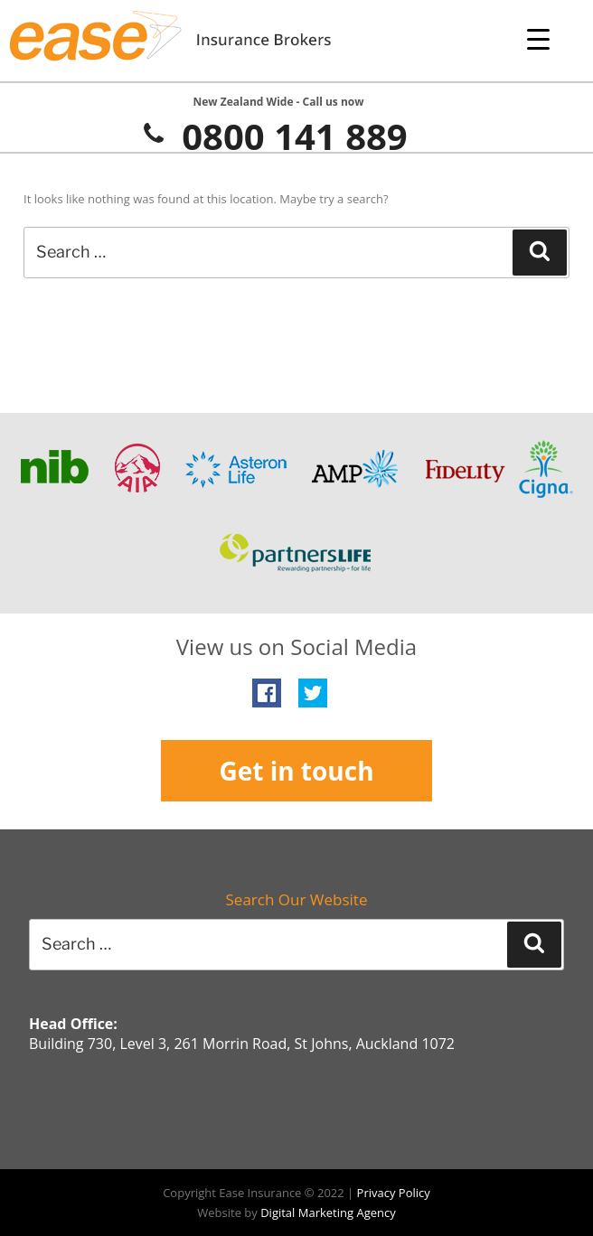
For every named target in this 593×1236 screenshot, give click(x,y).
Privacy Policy (393, 1192)
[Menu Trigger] (538, 38)
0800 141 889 (274, 136)
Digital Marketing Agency (328, 1212)
